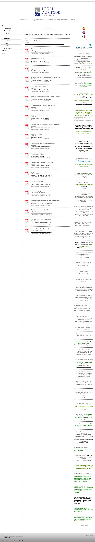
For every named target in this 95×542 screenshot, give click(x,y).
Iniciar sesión (89, 535)
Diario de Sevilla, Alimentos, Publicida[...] (41, 165)
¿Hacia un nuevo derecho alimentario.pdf (41, 222)
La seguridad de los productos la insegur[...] (41, 99)
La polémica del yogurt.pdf (37, 156)
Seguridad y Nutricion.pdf (37, 137)
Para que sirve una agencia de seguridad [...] (42, 127)
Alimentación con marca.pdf (38, 61)
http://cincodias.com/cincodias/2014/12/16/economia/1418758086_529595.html (44, 44)
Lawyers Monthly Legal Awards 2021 (84, 97)
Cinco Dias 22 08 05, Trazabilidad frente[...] (41, 213)
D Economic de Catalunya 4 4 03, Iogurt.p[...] (42, 194)
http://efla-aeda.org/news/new (84, 367)
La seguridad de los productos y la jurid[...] (41, 232)
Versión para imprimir (8, 536)
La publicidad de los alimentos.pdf (39, 89)
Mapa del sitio (19, 536)
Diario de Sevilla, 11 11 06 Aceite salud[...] (41, 175)
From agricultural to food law (83, 455)
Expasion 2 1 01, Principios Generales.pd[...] (42, 203)
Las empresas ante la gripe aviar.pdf (40, 118)
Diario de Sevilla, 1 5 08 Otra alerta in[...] (41, 184)
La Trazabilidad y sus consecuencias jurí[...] (41, 108)
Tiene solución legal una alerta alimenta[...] (41, 146)
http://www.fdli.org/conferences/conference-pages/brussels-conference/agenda (83, 441)
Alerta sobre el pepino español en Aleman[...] (42, 51)
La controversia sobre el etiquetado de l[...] (41, 80)
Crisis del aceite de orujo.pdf (38, 70)
